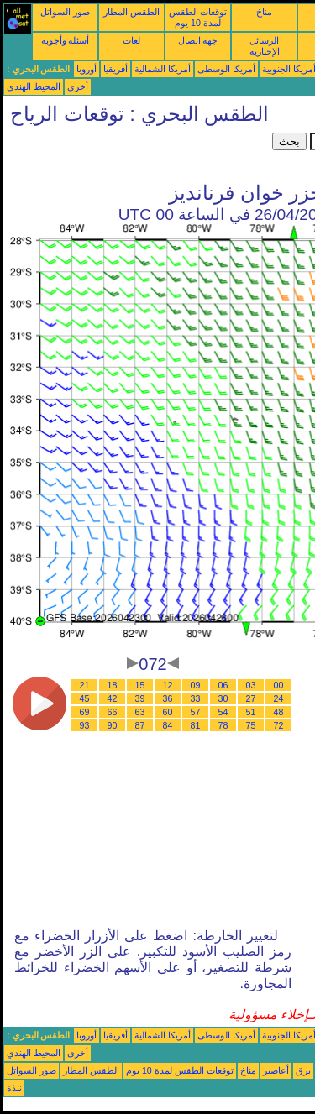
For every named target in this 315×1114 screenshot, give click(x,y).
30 (223, 698)
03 (251, 685)
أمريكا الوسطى (226, 69)
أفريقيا (115, 69)
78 (223, 725)
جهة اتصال (198, 40)
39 (140, 698)
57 (196, 712)
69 (85, 712)
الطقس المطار (131, 12)
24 (279, 698)
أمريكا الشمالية (162, 69)
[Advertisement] (137, 154)
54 (223, 712)
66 (113, 712)
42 (113, 698)
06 (223, 685)
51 (251, 712)
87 (140, 725)
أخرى (77, 86)
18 (113, 685)
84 (168, 725)
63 (140, 712)
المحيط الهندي (33, 86)
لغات (131, 40)
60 (168, 712)
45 (85, 698)
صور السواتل (65, 12)
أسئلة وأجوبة (65, 40)
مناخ (264, 12)
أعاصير (276, 1070)
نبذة (14, 1088)
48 (279, 712)
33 (196, 698)
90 (113, 725)
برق (303, 1070)
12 (168, 685)
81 (196, 725)
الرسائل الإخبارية (264, 45)
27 (251, 698)
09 (196, 685)
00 (279, 685)
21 (85, 685)
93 (85, 725)
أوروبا (86, 69)
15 (140, 685)
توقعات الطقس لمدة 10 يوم (198, 17)
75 (251, 725)
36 (168, 698)
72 (279, 725)
